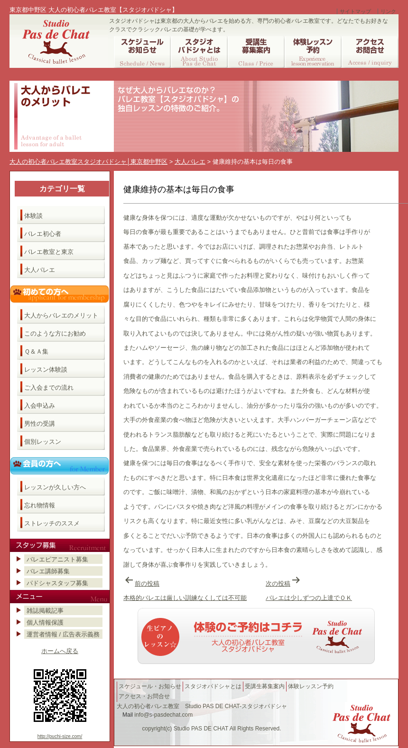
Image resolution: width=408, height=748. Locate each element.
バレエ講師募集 (48, 571)
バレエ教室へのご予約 (256, 636)
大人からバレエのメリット (61, 315)
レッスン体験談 (45, 369)
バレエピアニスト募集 (57, 559)
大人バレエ (39, 269)
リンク (388, 11)
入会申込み (39, 405)
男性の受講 (39, 423)
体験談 (33, 215)
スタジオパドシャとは (213, 686)
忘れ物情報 (39, 505)
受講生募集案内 (265, 686)
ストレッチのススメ (52, 523)
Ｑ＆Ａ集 (36, 351)
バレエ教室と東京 (49, 251)
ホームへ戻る (59, 650)
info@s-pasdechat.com (163, 714)
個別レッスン (42, 441)
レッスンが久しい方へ (55, 487)
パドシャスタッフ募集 (57, 583)
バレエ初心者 (42, 233)
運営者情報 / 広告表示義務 (63, 634)
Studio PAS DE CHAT (201, 728)
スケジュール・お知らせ (150, 686)
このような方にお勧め (55, 333)
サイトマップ (355, 11)
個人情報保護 (45, 622)
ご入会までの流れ (49, 387)
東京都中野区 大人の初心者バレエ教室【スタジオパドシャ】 (93, 9)
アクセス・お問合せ (144, 696)
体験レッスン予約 (311, 686)
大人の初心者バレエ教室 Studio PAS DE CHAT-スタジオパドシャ (202, 706)
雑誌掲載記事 (45, 610)
